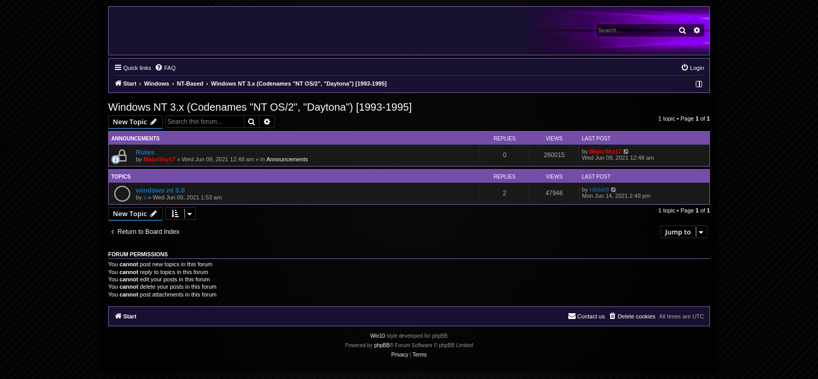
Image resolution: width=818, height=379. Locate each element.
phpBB (382, 345)
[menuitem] (165, 68)
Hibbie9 (599, 189)
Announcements (287, 159)
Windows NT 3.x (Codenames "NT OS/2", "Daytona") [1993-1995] (260, 107)
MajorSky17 (160, 159)
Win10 (377, 336)
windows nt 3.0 (160, 190)
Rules (145, 152)
